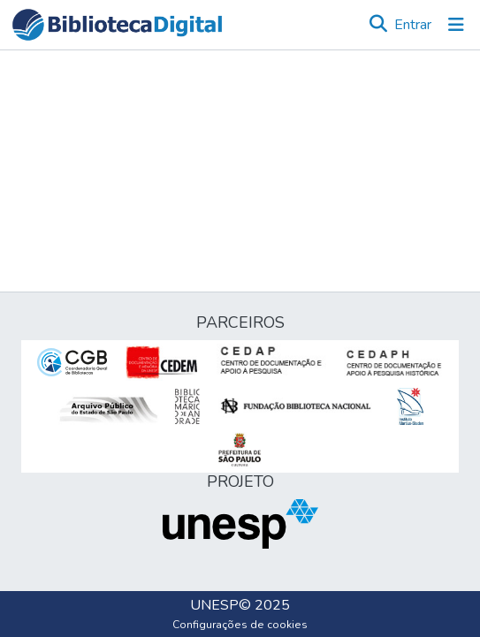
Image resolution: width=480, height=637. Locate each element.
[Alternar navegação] (456, 25)
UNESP (214, 605)
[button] (117, 24)
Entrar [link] (412, 24)
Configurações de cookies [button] (240, 625)
